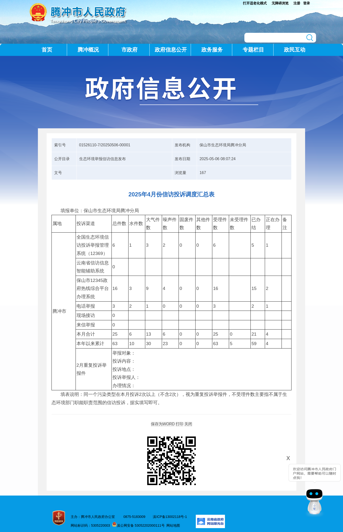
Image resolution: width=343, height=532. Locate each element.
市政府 (129, 50)
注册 (296, 3)
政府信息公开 (171, 50)
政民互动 (294, 50)
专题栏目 (253, 50)
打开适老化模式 (255, 3)
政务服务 (212, 50)
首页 (47, 50)
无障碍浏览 (280, 3)
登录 (306, 3)
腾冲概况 (88, 50)
